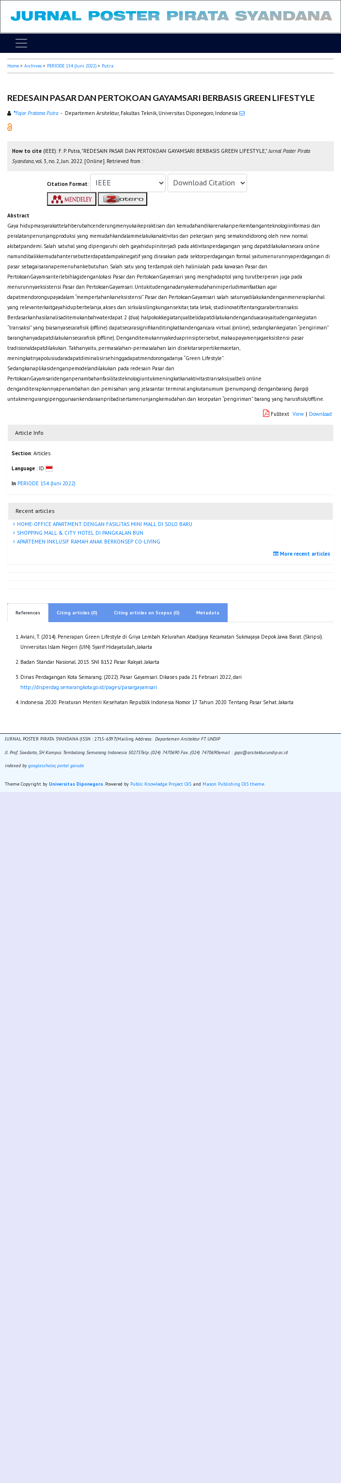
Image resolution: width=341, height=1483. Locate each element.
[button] (9, 126)
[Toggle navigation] (21, 43)
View (298, 414)
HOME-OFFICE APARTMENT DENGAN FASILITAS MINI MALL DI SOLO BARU (104, 524)
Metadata (207, 613)
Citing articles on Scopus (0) (147, 613)
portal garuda (70, 765)
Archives (33, 66)
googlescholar (41, 765)
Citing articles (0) (77, 613)
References (28, 613)
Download (320, 414)
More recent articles (303, 553)
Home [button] (13, 66)
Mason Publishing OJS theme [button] (233, 784)
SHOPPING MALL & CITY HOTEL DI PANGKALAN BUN (79, 532)
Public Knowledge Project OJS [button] (160, 784)
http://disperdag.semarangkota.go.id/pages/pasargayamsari (88, 687)
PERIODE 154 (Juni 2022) (71, 66)
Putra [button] (107, 66)
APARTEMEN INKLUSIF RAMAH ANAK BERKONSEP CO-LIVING (88, 541)
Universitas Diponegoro (76, 784)
